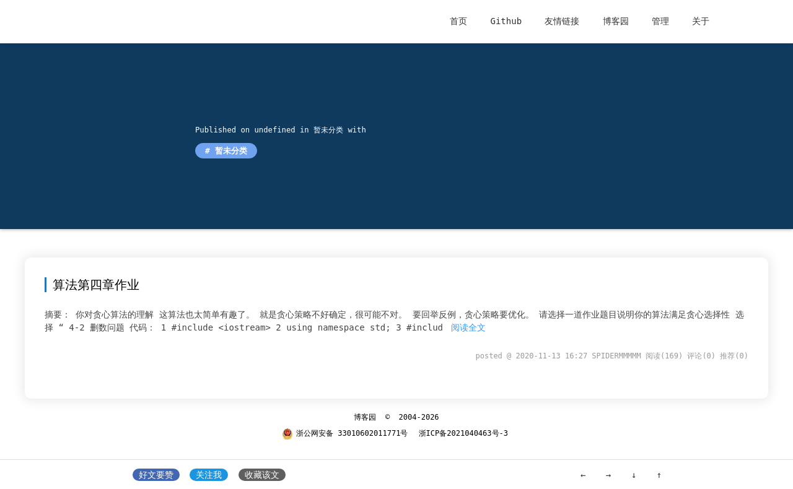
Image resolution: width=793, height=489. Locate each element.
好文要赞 (156, 475)
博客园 (616, 21)
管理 (660, 21)
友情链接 (562, 21)
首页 (458, 21)
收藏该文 (262, 475)
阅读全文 (468, 327)
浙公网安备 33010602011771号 (345, 433)
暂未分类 (326, 130)
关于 (700, 21)
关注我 (209, 475)
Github (506, 21)
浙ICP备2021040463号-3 (463, 433)
